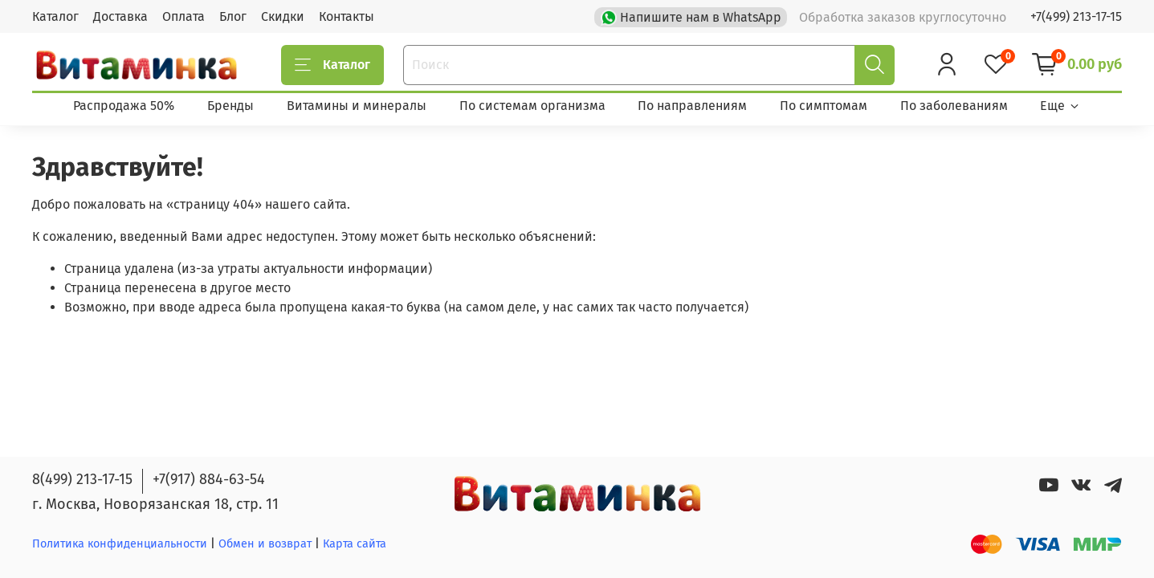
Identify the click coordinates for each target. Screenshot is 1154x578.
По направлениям (692, 105)
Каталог (55, 16)
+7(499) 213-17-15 (1076, 16)
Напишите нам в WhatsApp (693, 16)
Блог (233, 16)
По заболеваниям (954, 105)
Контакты (346, 16)
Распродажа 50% (123, 105)
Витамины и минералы (356, 105)
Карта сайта (354, 544)
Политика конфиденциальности (119, 544)
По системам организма (532, 105)
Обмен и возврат (266, 544)
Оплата (183, 16)
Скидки (282, 16)
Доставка (120, 16)
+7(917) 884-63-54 (209, 479)
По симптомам (823, 105)
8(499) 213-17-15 (82, 479)
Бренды (230, 105)
